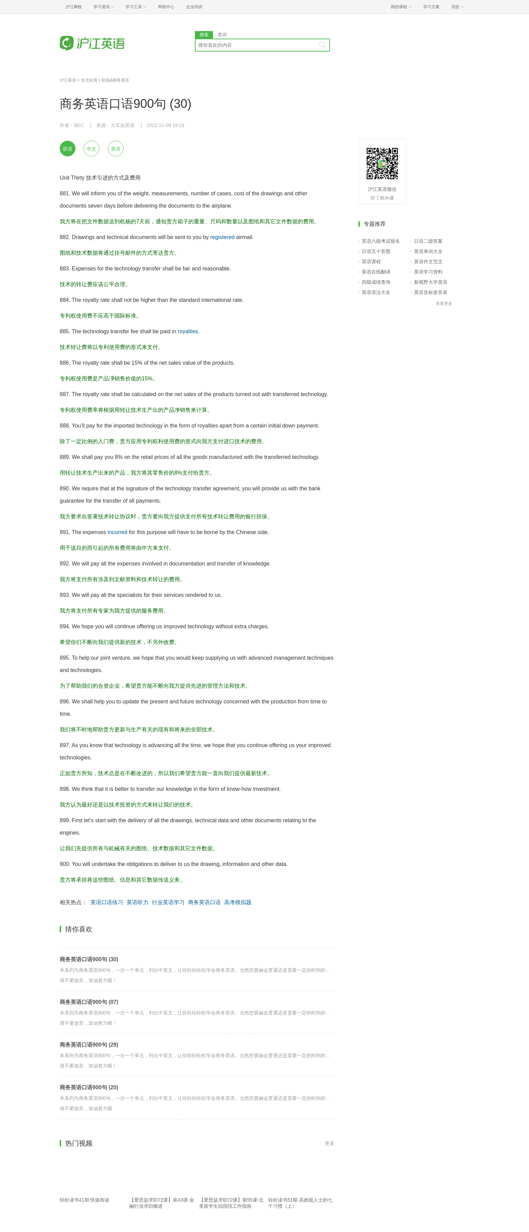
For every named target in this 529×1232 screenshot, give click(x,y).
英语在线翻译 (376, 272)
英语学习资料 (428, 272)
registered (222, 237)
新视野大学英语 (430, 282)
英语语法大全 (376, 292)
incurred (117, 532)
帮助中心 (166, 6)
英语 (115, 149)
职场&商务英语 (115, 80)
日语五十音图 (376, 251)
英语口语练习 (106, 902)
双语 (67, 149)
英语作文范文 (428, 261)
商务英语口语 (204, 902)
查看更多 (444, 303)
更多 (329, 1143)
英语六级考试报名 (381, 241)
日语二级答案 (428, 241)
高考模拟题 (238, 902)
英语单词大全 (428, 251)
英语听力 (137, 902)
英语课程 (371, 261)
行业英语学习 (168, 902)
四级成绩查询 (376, 282)
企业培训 (194, 6)
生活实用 (89, 80)
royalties (188, 331)
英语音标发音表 (430, 292)
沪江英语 (68, 80)
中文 (91, 149)
